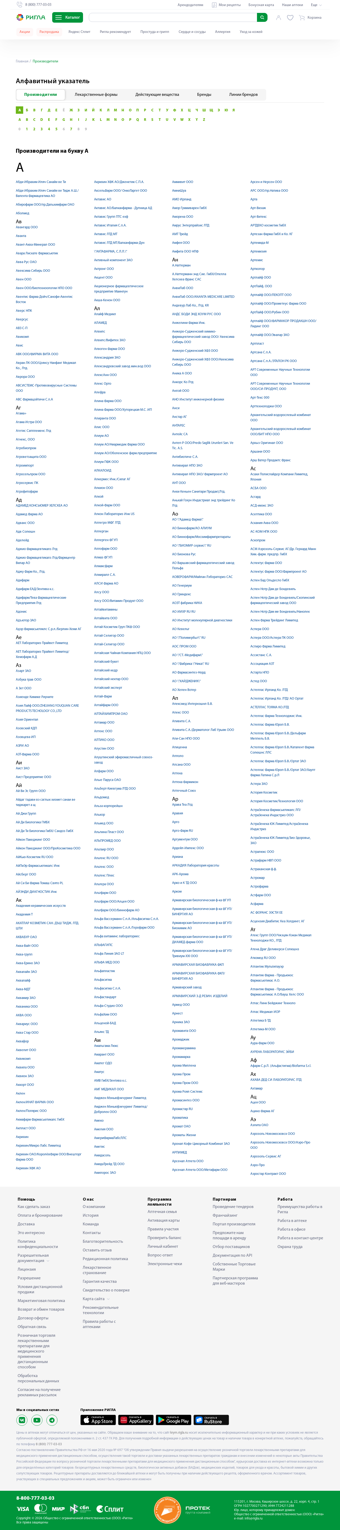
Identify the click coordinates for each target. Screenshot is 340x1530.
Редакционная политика (105, 1259)
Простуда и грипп (154, 32)
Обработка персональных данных (38, 1378)
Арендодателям (190, 5)
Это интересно (31, 1233)
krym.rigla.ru (179, 1432)
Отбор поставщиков (231, 1247)
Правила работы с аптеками (99, 1324)
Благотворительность (103, 1242)
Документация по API (232, 1256)
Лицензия (27, 1269)
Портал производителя (234, 1224)
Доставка (26, 1224)
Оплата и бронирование (40, 1216)
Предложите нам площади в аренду (229, 1235)
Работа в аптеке (292, 1221)
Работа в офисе (291, 1229)
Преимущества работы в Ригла (300, 1209)
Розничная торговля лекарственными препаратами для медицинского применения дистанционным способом (36, 1351)
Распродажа (49, 32)
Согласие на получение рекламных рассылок (39, 1392)
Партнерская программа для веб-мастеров (235, 1281)
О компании (94, 1207)
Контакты (92, 1233)
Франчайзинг (225, 1216)
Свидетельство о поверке (106, 1290)
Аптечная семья (162, 1212)
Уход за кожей (251, 32)
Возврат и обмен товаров (41, 1310)
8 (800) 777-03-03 (49, 1444)
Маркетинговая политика (41, 1301)
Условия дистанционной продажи (40, 1289)
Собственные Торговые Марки (234, 1267)
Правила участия (163, 1229)
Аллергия (222, 32)
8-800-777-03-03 (35, 1498)
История (91, 1216)
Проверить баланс (164, 1238)
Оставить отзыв (97, 1250)
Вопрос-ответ (160, 1255)
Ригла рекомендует (115, 32)
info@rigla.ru (254, 1518)
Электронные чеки (165, 1264)
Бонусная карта (261, 5)
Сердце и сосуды (192, 32)
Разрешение (29, 1278)
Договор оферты (33, 1318)
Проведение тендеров (233, 1207)
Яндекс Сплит (79, 32)
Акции (25, 32)
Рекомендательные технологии (101, 1310)
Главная (22, 61)
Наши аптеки (292, 5)
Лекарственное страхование (97, 1270)
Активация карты (164, 1221)
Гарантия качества (100, 1282)
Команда (91, 1224)
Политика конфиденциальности (38, 1244)
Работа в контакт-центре (300, 1238)
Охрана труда (290, 1247)
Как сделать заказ (34, 1207)
